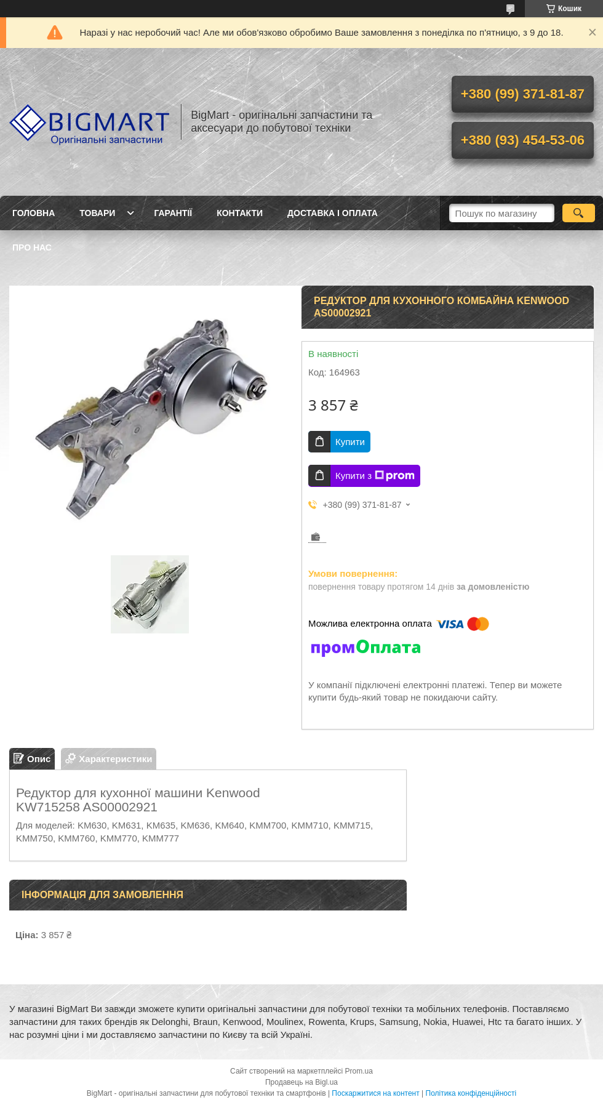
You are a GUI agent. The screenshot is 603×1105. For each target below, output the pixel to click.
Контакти (240, 213)
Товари (97, 213)
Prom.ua (359, 1071)
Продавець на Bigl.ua (301, 1082)
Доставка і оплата (332, 213)
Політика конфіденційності (471, 1093)
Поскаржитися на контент (375, 1093)
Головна (33, 213)
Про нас (32, 247)
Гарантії (173, 213)
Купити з (375, 475)
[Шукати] (578, 213)
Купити (350, 441)
